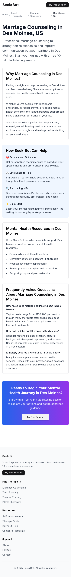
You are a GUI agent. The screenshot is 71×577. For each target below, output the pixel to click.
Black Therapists (11, 501)
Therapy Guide (10, 521)
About (5, 545)
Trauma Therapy (12, 497)
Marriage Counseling (14, 487)
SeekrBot (10, 5)
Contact (6, 554)
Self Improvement (12, 516)
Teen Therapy (10, 492)
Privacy (6, 549)
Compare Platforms (13, 530)
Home (5, 14)
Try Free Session (57, 4)
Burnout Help (10, 525)
